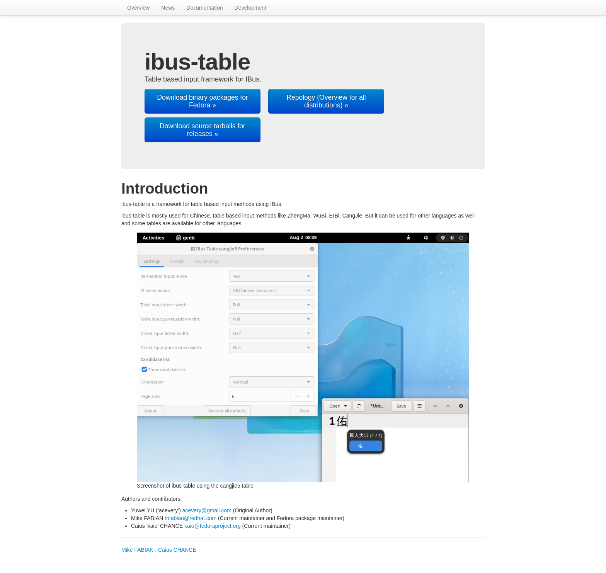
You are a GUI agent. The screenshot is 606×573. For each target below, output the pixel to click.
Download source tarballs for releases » (202, 130)
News (168, 8)
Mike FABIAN (158, 550)
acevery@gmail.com (207, 510)
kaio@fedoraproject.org (212, 526)
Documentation (204, 8)
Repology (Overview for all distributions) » (326, 101)
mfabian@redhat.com (190, 518)
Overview (138, 8)
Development (251, 8)
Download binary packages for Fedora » (202, 101)
